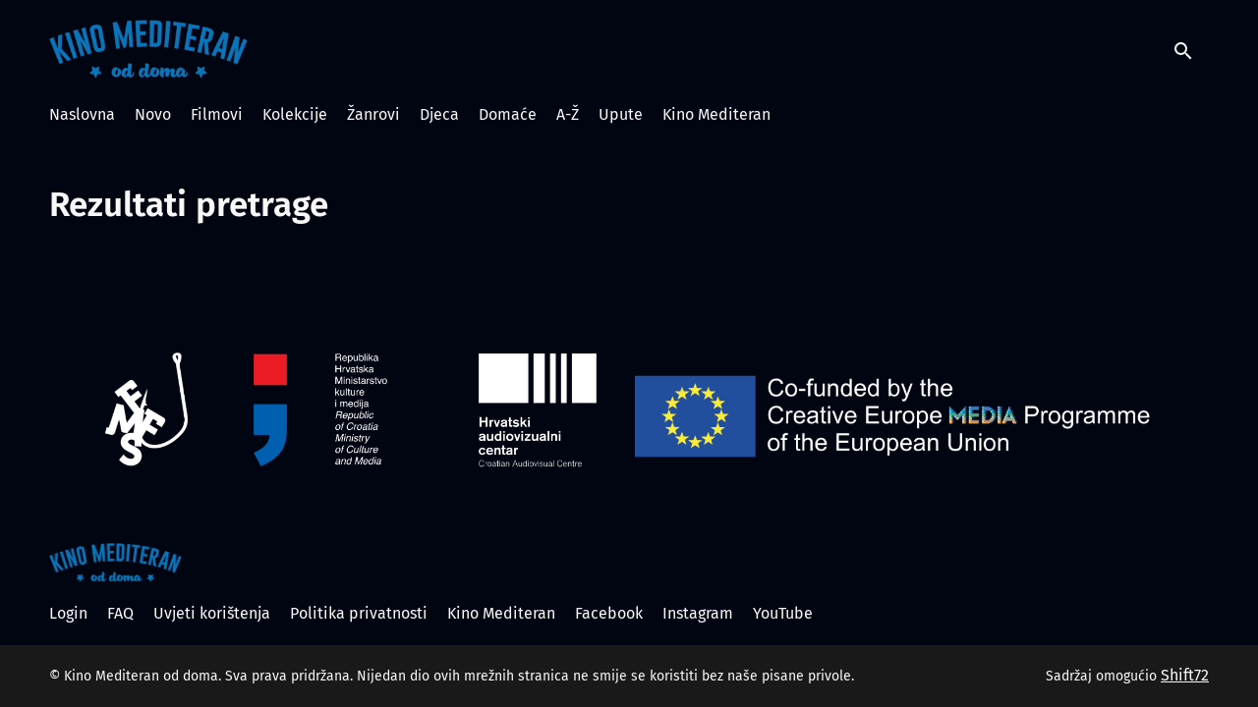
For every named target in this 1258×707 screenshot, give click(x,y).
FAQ (120, 613)
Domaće (508, 114)
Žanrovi (373, 114)
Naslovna (82, 114)
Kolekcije (294, 114)
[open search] (1191, 48)
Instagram (697, 613)
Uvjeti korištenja (211, 613)
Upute (621, 114)
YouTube (783, 613)
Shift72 (1185, 675)
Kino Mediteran (716, 114)
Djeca (439, 114)
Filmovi (217, 114)
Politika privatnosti (359, 613)
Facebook (609, 613)
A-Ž (567, 114)
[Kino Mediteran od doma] (115, 562)
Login (68, 613)
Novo (153, 114)
